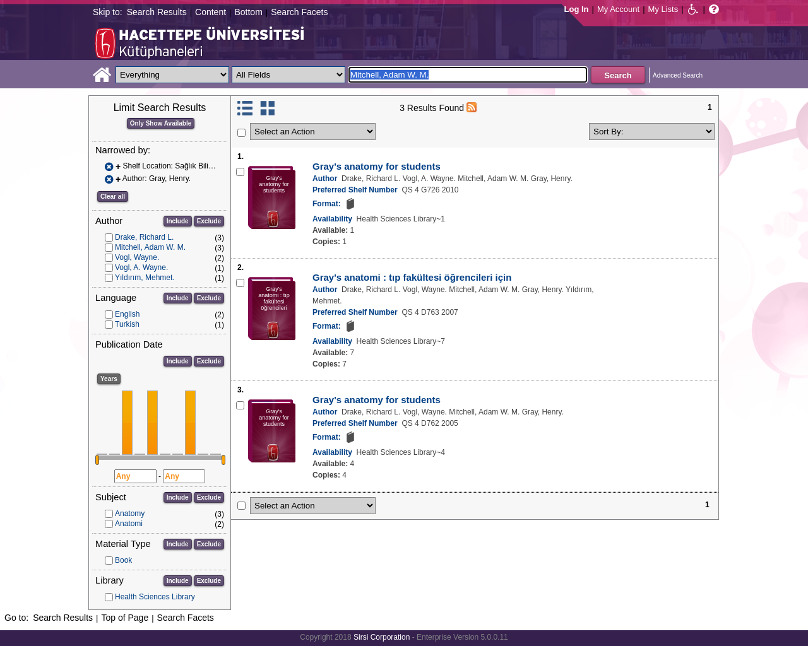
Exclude (209, 221)
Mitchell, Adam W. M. (150, 247)
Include (178, 221)
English (127, 314)
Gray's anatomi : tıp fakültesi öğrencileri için (411, 277)
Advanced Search (678, 75)
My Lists (663, 9)
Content (210, 12)
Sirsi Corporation (382, 637)
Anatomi (129, 523)
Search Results (157, 12)
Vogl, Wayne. (137, 257)
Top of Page (124, 618)
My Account (618, 9)
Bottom (248, 12)
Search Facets (299, 12)
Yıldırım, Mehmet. (145, 277)
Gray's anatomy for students (376, 166)
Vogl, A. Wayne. (141, 267)
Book (123, 560)
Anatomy (130, 513)
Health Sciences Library (155, 596)
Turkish (127, 324)
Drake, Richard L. (144, 237)
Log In (576, 9)
